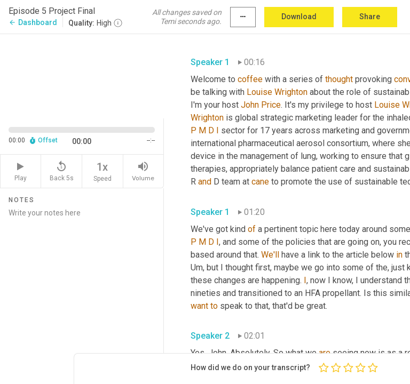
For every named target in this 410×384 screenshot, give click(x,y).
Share (369, 16)
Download (299, 16)
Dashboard (33, 22)
